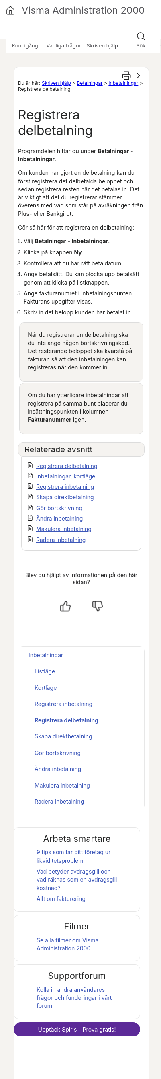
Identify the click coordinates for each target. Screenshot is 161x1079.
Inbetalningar (123, 83)
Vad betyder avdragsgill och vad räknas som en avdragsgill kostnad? (77, 879)
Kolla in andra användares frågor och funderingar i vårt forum (74, 997)
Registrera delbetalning (66, 465)
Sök (140, 45)
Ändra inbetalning (59, 518)
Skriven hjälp (56, 83)
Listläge (45, 671)
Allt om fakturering (61, 898)
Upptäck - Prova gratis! (77, 1029)
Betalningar (89, 83)
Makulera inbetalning (64, 528)
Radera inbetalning (61, 539)
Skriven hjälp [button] (102, 45)
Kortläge (46, 687)
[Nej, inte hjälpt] (97, 606)
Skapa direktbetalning (65, 497)
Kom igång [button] (25, 45)
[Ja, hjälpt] (65, 606)
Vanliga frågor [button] (63, 45)
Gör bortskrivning (59, 508)
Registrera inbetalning (65, 486)
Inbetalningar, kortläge (65, 476)
